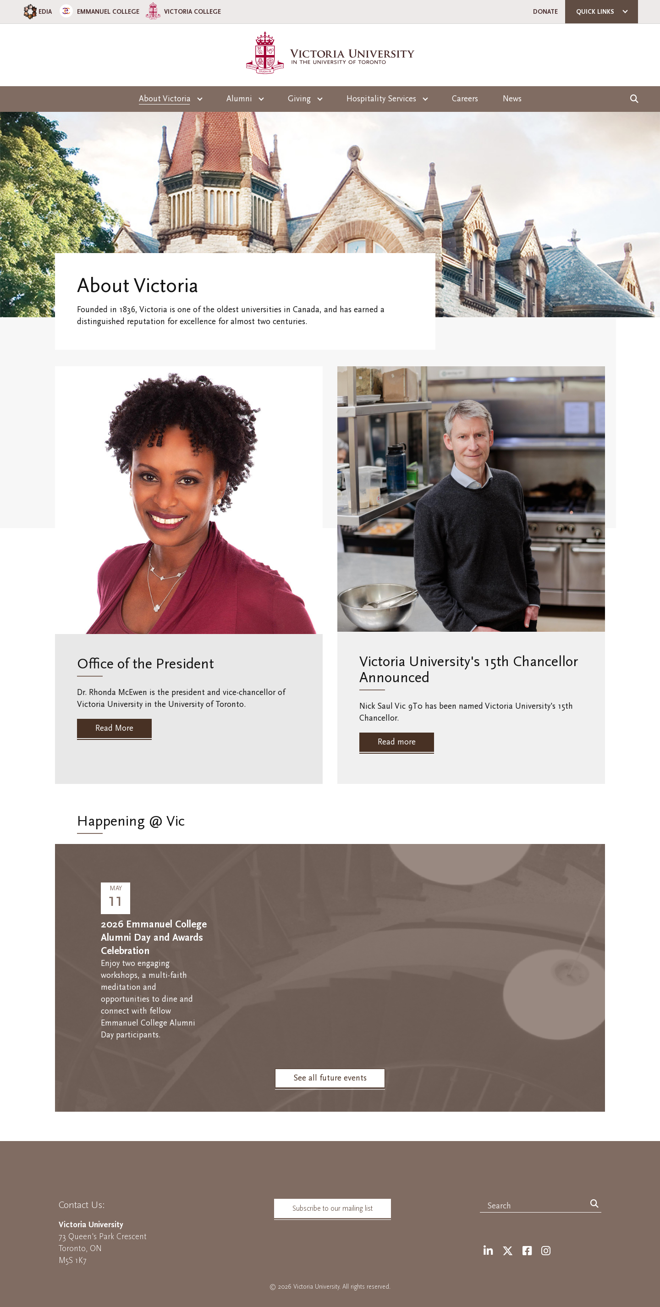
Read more (397, 742)
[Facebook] (527, 1251)
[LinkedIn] (488, 1251)
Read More (114, 728)
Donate (545, 12)
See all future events (330, 1078)
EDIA (37, 11)
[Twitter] (508, 1251)
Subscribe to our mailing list (332, 1208)
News (512, 99)
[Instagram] (546, 1251)
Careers (465, 99)
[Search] (594, 1204)
